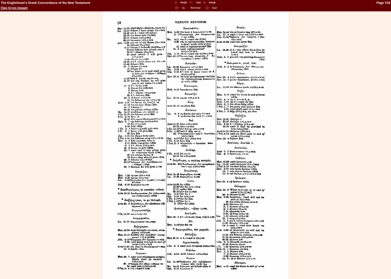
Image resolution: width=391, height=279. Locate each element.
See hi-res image (14, 8)
